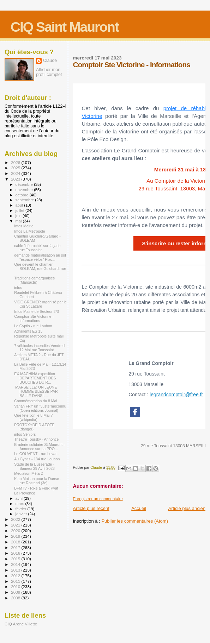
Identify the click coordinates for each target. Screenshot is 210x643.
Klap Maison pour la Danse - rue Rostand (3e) (37, 481)
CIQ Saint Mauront (65, 26)
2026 (16, 162)
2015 (16, 558)
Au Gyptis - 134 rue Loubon (37, 459)
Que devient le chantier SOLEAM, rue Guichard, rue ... (40, 268)
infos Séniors (25, 434)
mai (19, 221)
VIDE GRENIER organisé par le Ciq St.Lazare (40, 304)
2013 (16, 570)
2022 (16, 519)
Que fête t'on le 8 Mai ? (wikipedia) (33, 417)
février (22, 509)
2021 (16, 525)
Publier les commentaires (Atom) (134, 521)
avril (20, 498)
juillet (20, 210)
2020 (16, 530)
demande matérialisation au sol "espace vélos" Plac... (40, 257)
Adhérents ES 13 (28, 331)
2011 (16, 581)
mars (20, 504)
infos (18, 287)
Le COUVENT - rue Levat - (36, 454)
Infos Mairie (24, 226)
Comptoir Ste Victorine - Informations (34, 318)
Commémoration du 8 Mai (35, 401)
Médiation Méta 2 (28, 473)
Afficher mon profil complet (49, 72)
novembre (25, 190)
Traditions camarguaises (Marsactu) (34, 280)
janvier (22, 514)
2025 (16, 167)
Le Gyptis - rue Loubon (33, 326)
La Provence (24, 493)
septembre (25, 200)
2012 (16, 575)
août (20, 205)
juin (19, 216)
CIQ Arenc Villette (21, 624)
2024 (16, 173)
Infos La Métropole (29, 231)
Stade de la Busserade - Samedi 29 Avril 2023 (34, 466)
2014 (16, 564)
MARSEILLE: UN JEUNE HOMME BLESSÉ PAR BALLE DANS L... (36, 391)
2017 (16, 547)
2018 (16, 542)
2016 (16, 553)
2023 (16, 179)
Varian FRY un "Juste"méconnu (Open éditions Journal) (40, 408)
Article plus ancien (187, 508)
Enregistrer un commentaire (97, 499)
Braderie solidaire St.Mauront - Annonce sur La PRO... (39, 446)
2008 (16, 597)
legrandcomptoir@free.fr (176, 394)
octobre (23, 195)
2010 (16, 586)
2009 (16, 592)
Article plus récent (91, 508)
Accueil (138, 508)
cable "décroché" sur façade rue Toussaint (37, 248)
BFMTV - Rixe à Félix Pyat (36, 488)
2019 (16, 536)
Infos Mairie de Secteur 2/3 (36, 311)
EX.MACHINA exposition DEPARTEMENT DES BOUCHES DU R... (35, 378)
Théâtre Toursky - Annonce (36, 439)
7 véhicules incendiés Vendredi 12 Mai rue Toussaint (39, 347)
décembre (25, 184)
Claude (50, 60)
